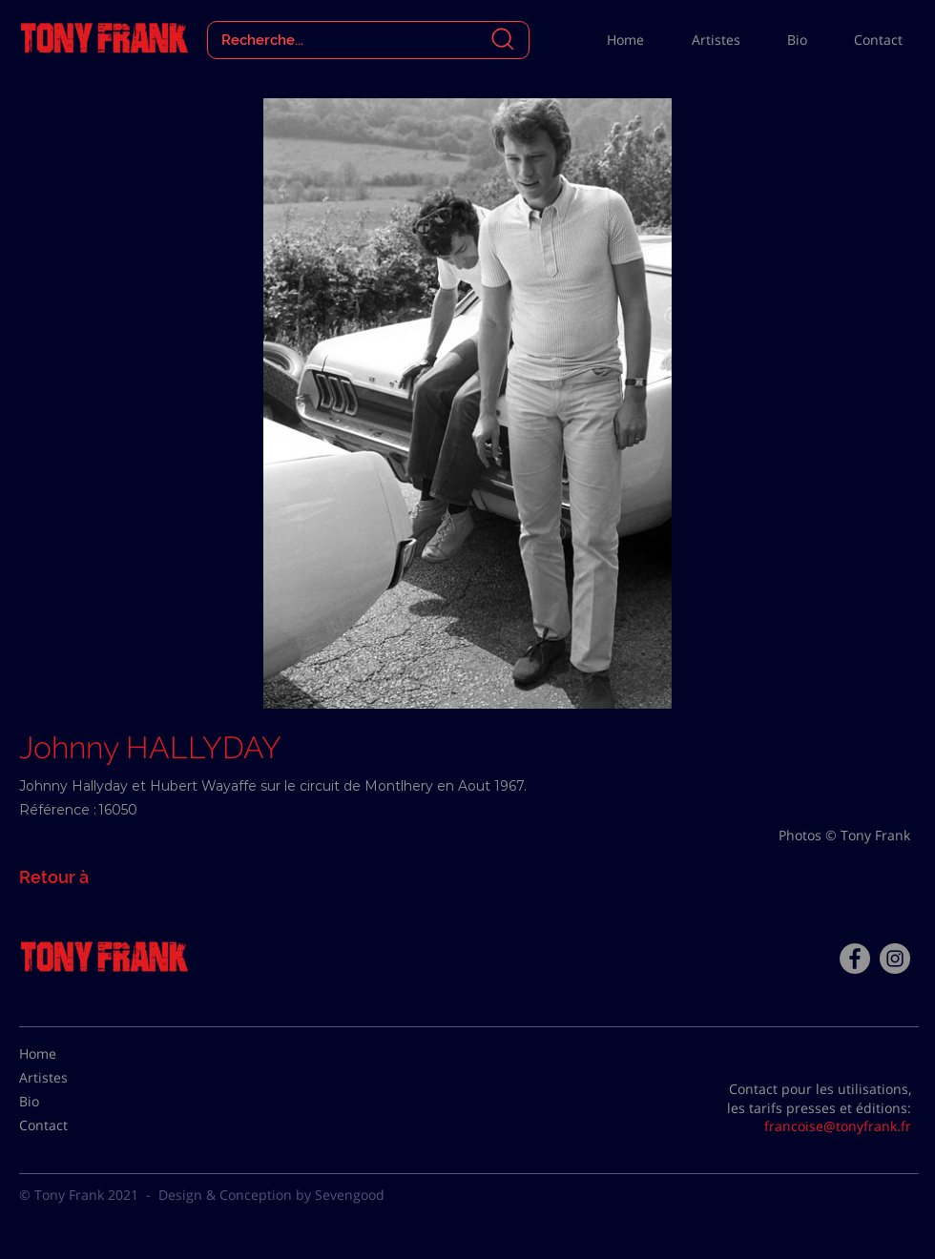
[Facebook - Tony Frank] (855, 958)
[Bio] (66, 1101)
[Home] (66, 1053)
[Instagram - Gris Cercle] (895, 958)
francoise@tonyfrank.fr (837, 1126)
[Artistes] (66, 1077)
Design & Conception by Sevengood (271, 1195)
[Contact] (66, 1125)
